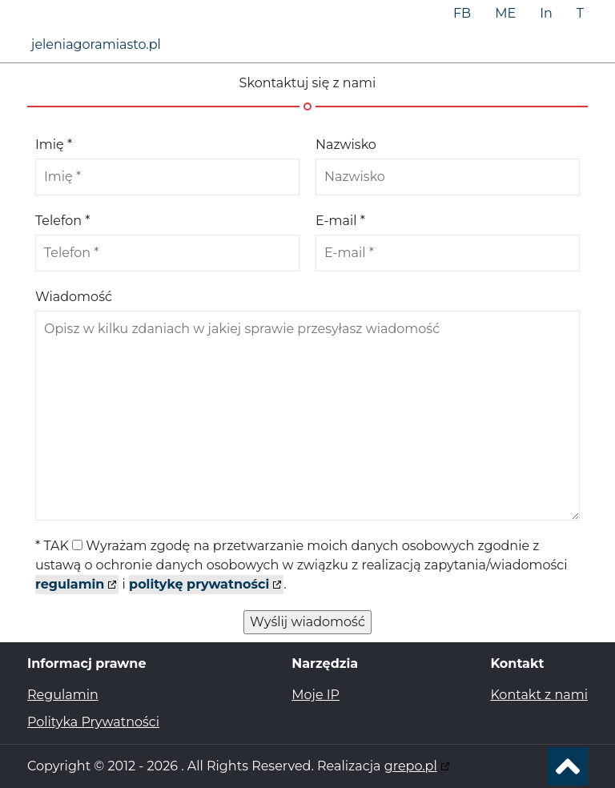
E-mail (340, 220)
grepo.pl (410, 766)
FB (462, 13)
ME (505, 13)
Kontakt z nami (539, 694)
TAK (301, 565)
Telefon (62, 220)
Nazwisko (346, 144)
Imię (53, 144)
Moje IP (315, 694)
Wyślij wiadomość (307, 621)
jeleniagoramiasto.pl (96, 44)
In (546, 13)
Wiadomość (73, 296)
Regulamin (62, 694)
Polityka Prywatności (93, 722)
